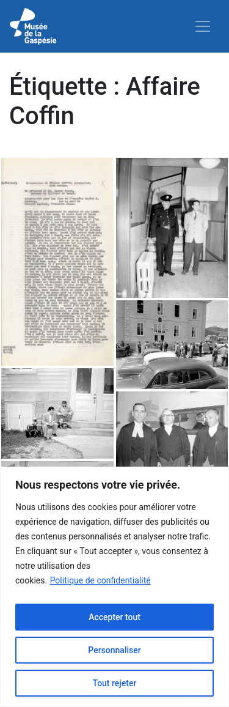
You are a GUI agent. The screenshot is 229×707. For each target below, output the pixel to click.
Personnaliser (114, 650)
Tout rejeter (115, 683)
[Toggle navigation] (202, 26)
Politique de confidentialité (100, 580)
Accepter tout (114, 617)
